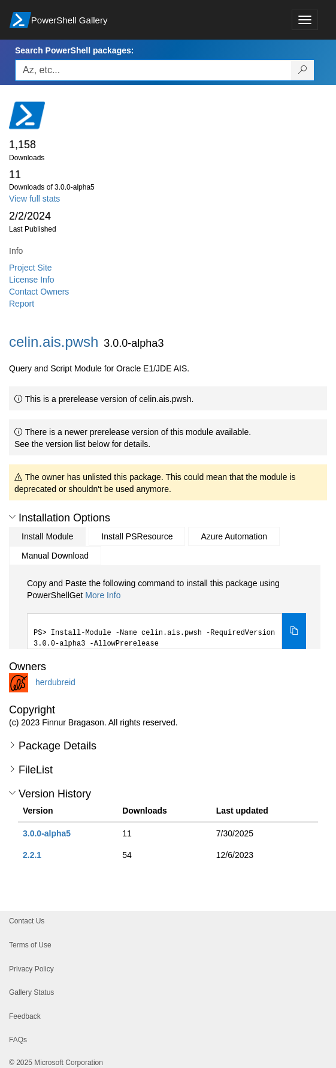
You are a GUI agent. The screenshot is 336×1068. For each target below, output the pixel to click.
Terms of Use (30, 945)
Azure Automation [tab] (234, 536)
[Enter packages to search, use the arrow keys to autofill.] (153, 70)
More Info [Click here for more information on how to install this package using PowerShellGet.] (102, 595)
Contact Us (26, 921)
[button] (12, 517)
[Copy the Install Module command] (294, 631)
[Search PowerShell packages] (302, 70)
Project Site (30, 267)
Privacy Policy (31, 969)
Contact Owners (39, 291)
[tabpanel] (166, 613)
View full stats (34, 198)
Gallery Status (31, 992)
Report (21, 303)
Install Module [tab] (47, 536)
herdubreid (55, 682)
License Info (32, 279)
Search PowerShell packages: (74, 50)
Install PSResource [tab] (136, 536)
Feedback (25, 1016)
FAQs (18, 1040)
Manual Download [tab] (55, 555)
